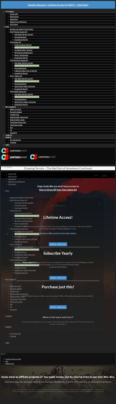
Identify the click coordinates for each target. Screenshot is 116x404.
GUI (11, 128)
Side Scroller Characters (19, 117)
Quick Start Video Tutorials (24, 86)
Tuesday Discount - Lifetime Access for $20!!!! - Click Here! (58, 4)
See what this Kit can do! (23, 34)
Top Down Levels (16, 125)
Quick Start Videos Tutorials (25, 102)
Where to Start (15, 109)
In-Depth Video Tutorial (23, 50)
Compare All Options (58, 267)
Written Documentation (23, 53)
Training (13, 142)
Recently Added (16, 112)
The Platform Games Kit (19, 60)
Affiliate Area (9, 364)
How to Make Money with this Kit (26, 47)
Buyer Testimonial (21, 55)
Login (96, 175)
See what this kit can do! (23, 63)
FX (11, 130)
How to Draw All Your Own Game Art (58, 189)
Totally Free (14, 115)
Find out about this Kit (23, 45)
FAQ (6, 361)
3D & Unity (14, 24)
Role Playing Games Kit (18, 32)
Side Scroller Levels (17, 120)
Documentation (20, 37)
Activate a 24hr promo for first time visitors (58, 233)
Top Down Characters (18, 122)
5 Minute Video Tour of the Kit (25, 71)
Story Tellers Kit (16, 76)
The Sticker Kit (15, 42)
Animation (14, 19)
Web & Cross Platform (18, 22)
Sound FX (13, 133)
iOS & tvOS (14, 14)
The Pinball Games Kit (18, 92)
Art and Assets (15, 140)
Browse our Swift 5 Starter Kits (21, 29)
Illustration (14, 17)
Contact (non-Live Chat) (13, 359)
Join (104, 175)
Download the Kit (21, 40)
